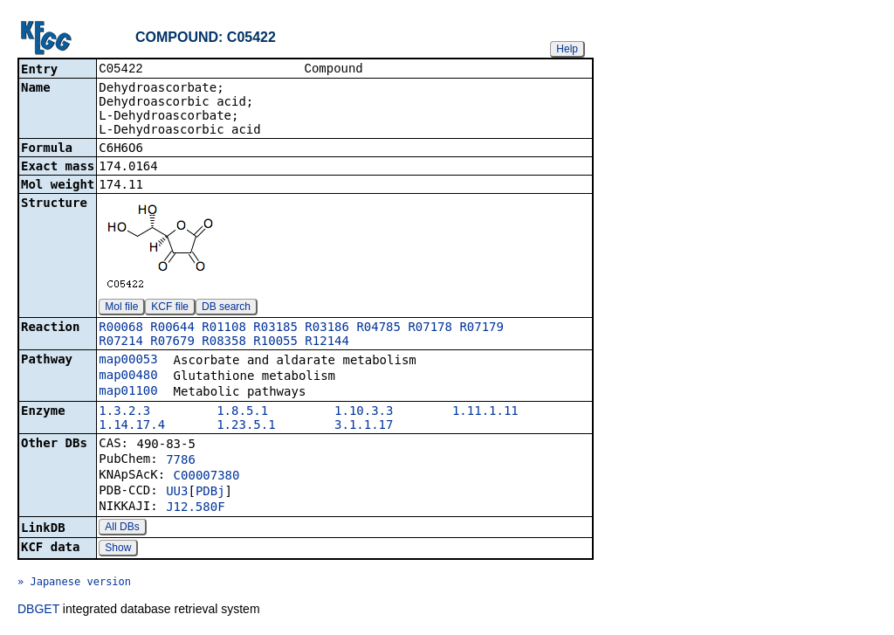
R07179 (481, 328)
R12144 (327, 342)
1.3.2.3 (124, 412)
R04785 (378, 328)
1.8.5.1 (242, 412)
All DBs (122, 528)
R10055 (275, 342)
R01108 (224, 328)
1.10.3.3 (363, 412)
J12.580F (195, 508)
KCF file (170, 308)
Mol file (121, 308)
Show (118, 549)
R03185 (275, 328)
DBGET (38, 611)
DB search (226, 308)
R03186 (327, 328)
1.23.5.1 (246, 426)
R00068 (121, 328)
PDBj (210, 493)
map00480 (128, 376)
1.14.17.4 (132, 426)
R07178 (430, 328)
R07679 (172, 342)
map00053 (128, 361)
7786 (181, 461)
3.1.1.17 (363, 426)
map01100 (128, 392)
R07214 (121, 342)
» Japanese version (74, 583)
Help (567, 49)
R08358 (224, 342)
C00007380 (207, 477)
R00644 (172, 328)
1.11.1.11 (485, 412)
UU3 (177, 493)
